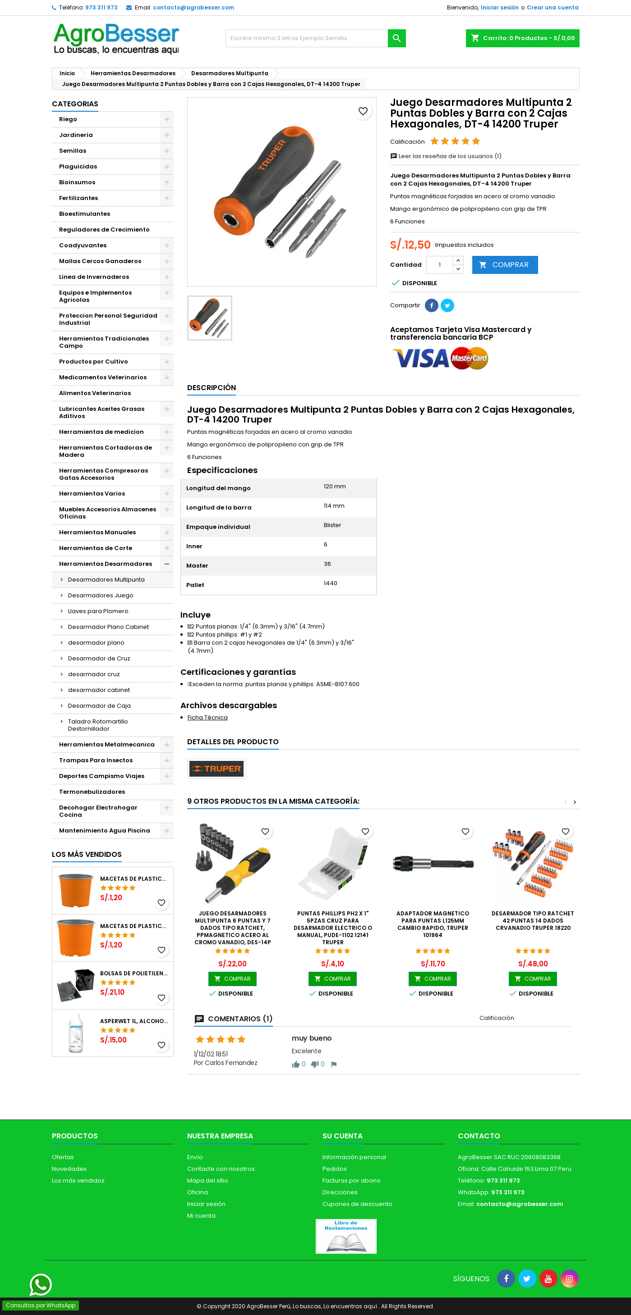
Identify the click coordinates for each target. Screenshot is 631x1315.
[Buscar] (316, 38)
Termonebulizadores (92, 791)
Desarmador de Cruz (99, 658)
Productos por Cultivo (93, 361)
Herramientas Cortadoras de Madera (105, 451)
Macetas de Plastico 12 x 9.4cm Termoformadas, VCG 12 (135, 879)
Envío (195, 1157)
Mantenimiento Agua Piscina (104, 830)
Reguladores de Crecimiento (104, 229)
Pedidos (334, 1169)
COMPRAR (504, 264)
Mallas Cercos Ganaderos (100, 261)
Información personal (354, 1157)
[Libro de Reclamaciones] (346, 1236)
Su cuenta (342, 1136)
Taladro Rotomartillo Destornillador (98, 725)
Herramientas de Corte (95, 548)
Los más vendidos (87, 854)
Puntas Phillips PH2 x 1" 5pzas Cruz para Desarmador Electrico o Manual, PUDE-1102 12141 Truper (333, 928)
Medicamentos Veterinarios (103, 377)
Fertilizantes (78, 198)
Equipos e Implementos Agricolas (95, 296)
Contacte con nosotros (221, 1169)
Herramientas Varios (92, 493)
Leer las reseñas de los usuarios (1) (446, 156)
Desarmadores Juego (101, 595)
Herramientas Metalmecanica (107, 744)
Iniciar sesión (500, 7)
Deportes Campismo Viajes (101, 776)
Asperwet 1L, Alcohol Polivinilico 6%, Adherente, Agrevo (135, 1021)
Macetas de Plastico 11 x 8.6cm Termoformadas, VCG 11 (135, 926)
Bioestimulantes (84, 213)
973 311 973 (101, 7)
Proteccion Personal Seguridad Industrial (108, 319)
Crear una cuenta (553, 7)
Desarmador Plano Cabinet (108, 627)
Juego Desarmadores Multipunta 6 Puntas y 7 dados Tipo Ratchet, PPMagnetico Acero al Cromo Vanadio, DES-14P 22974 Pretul (232, 931)
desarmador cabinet (99, 690)
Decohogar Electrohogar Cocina (98, 811)
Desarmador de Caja (99, 705)
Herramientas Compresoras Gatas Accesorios (103, 474)
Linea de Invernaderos (94, 277)
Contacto (479, 1136)
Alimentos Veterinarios (95, 393)
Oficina (197, 1192)
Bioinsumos (77, 182)
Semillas (72, 150)
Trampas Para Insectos (96, 760)
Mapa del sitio (207, 1180)
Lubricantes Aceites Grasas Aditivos (101, 412)
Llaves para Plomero (98, 611)
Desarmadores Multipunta (106, 579)
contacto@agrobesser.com (193, 7)
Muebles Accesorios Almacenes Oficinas (107, 513)
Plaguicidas (78, 166)
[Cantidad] (439, 265)
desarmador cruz (94, 674)
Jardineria (76, 135)
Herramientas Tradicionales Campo (104, 342)
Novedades (69, 1169)
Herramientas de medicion (101, 432)
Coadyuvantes (82, 245)
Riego (68, 119)
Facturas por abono (351, 1180)
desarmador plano (96, 642)
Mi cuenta (201, 1215)
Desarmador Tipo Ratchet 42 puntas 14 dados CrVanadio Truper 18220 (533, 921)
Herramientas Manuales (97, 532)
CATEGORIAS (75, 104)
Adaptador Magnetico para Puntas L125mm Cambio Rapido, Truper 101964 (432, 924)
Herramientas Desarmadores (105, 564)
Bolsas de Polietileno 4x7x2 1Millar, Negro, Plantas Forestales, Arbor (135, 973)
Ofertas (63, 1157)
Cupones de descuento (357, 1204)
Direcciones (340, 1192)
